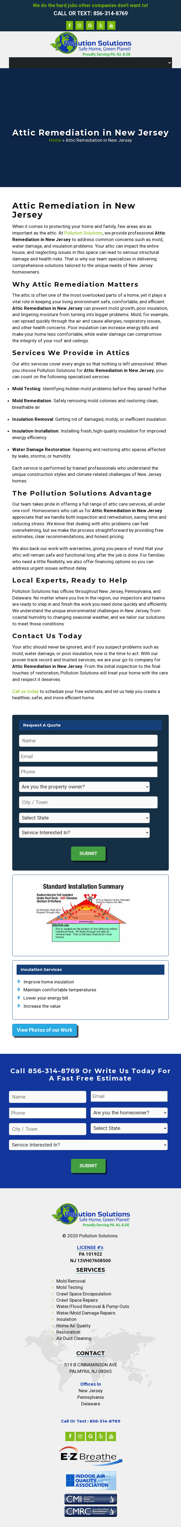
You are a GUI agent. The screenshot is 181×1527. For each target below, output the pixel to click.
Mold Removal (70, 1281)
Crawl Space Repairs (77, 1300)
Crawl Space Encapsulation (83, 1294)
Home (55, 140)
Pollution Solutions (83, 233)
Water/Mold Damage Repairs (85, 1313)
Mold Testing (69, 1287)
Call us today (25, 691)
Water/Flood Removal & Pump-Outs (92, 1306)
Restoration (68, 1332)
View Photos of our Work (44, 1030)
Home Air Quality (73, 1325)
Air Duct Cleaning (73, 1338)
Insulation (66, 1319)
